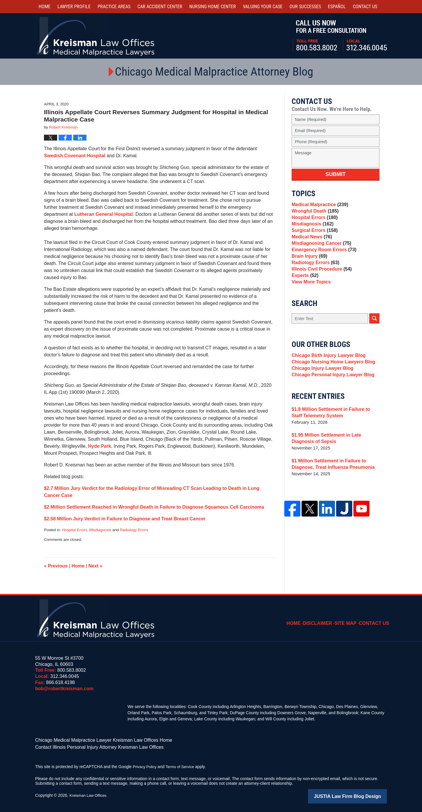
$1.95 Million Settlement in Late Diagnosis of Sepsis (335, 468)
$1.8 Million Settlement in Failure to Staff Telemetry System (334, 442)
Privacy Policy (145, 765)
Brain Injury (308, 271)
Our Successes (305, 6)
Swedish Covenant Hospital (75, 155)
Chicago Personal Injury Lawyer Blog (330, 403)
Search (374, 341)
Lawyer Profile (74, 6)
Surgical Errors (313, 238)
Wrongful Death (314, 213)
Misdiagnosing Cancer (320, 254)
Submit (336, 174)
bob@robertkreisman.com (64, 688)
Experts (304, 295)
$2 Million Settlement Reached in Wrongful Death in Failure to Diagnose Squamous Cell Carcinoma (154, 507)
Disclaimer (324, 619)
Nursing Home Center (212, 6)
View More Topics (310, 303)
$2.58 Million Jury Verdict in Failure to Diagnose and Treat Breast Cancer (124, 518)
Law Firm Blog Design (359, 794)
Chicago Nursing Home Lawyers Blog (331, 387)
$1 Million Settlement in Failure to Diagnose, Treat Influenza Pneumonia (331, 494)
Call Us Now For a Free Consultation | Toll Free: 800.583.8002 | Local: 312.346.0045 (340, 36)
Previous (56, 565)
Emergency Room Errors (322, 262)
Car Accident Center (159, 6)
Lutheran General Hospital (103, 214)
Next (96, 565)
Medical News (310, 246)
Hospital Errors (74, 530)
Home (44, 6)
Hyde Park (99, 446)
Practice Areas (114, 6)
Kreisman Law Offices (89, 793)
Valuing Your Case (263, 6)
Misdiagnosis (100, 530)
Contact (365, 6)
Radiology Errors (134, 530)
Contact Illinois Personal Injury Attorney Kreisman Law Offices (91, 745)
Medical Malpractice (318, 205)
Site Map (349, 619)
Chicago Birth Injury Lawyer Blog (326, 379)
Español (337, 6)
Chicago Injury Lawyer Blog (321, 395)
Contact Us (375, 619)
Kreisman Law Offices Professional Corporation (96, 36)
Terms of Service (182, 765)
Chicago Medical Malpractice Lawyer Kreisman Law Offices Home (95, 739)
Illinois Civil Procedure (320, 287)
